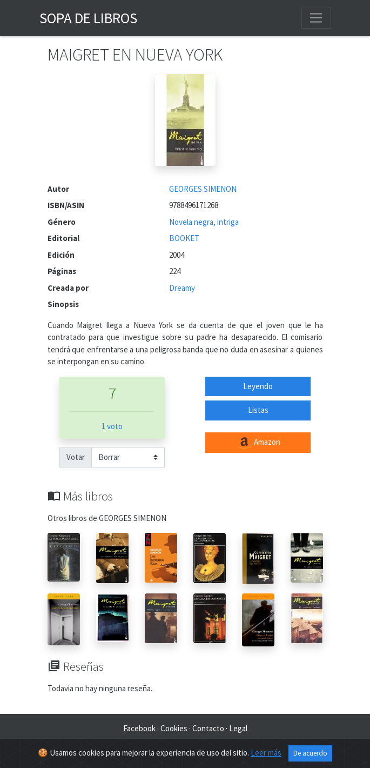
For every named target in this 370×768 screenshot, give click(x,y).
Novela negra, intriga (204, 222)
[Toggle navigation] (316, 18)
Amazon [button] (258, 443)
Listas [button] (258, 410)
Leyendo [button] (258, 386)
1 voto (112, 426)
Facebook (139, 728)
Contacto (208, 728)
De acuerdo (310, 753)
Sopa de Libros (88, 18)
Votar (75, 457)
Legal (238, 728)
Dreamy (182, 288)
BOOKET (184, 238)
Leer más (266, 753)
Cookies (173, 728)
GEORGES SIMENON (203, 189)
